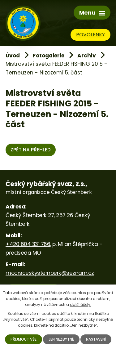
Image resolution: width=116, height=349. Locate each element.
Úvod (13, 55)
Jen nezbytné (61, 339)
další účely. (80, 304)
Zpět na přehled (31, 149)
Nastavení (96, 339)
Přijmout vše (24, 339)
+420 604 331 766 (28, 244)
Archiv (86, 55)
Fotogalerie (48, 55)
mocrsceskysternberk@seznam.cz (50, 273)
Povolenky (90, 34)
